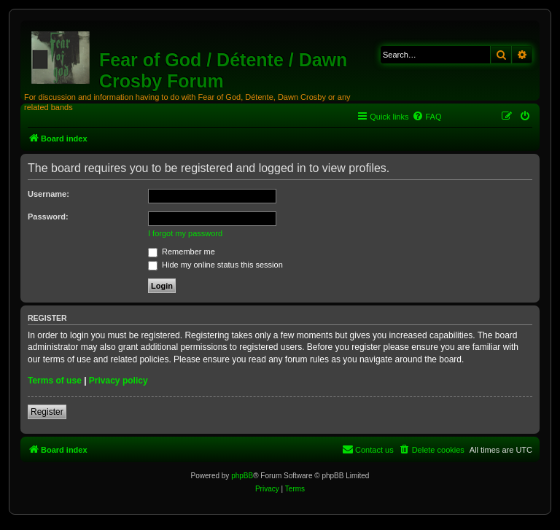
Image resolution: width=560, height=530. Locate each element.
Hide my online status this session (215, 264)
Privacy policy (118, 380)
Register (47, 412)
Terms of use (55, 380)
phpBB (242, 476)
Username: (48, 194)
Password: (48, 216)
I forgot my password (185, 233)
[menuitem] (426, 116)
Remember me (181, 251)
